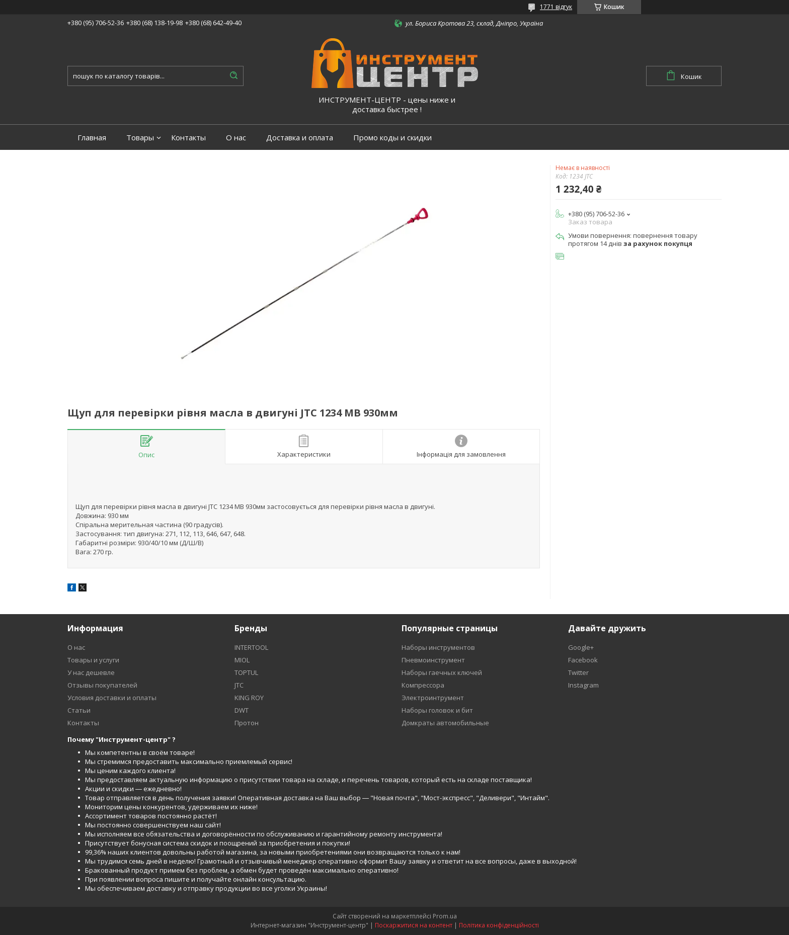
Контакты (188, 137)
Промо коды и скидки (392, 137)
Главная (91, 137)
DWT (241, 710)
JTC (239, 685)
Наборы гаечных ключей (442, 672)
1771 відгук (556, 7)
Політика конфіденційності (499, 925)
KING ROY (249, 697)
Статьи (79, 710)
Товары (140, 137)
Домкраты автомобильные (445, 722)
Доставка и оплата (299, 137)
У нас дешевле (91, 672)
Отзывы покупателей (102, 685)
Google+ (581, 647)
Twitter (578, 672)
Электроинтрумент (433, 697)
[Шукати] (233, 76)
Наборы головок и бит (437, 710)
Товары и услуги (93, 659)
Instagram (583, 685)
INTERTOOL (251, 647)
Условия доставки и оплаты (111, 697)
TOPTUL (246, 672)
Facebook (583, 659)
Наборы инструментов (438, 647)
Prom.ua (445, 916)
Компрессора (423, 685)
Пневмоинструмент (433, 659)
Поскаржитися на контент (413, 925)
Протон (246, 722)
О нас (236, 137)
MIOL (242, 659)
